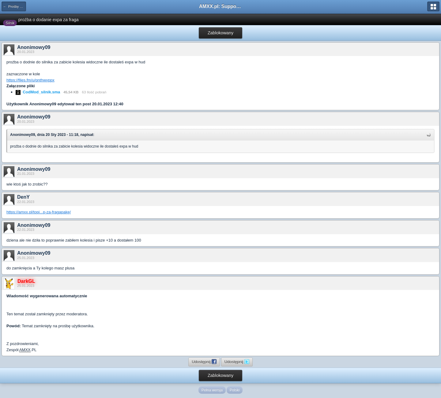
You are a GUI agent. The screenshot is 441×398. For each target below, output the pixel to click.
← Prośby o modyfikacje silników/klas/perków (14, 6)
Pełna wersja (212, 390)
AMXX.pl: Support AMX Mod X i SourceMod (220, 6)
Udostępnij (204, 361)
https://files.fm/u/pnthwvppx (30, 80)
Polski (234, 390)
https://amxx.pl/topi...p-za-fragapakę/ (38, 212)
